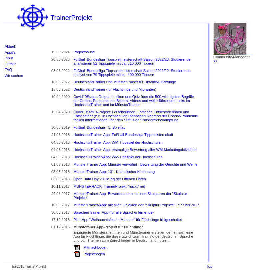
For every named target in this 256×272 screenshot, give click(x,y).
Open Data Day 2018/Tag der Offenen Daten (109, 179)
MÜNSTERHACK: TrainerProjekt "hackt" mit (109, 186)
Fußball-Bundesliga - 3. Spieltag (99, 127)
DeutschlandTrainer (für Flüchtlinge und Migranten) (114, 89)
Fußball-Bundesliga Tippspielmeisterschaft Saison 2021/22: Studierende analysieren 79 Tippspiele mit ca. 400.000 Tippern (132, 73)
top (209, 266)
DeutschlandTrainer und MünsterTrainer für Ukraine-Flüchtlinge (124, 82)
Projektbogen (94, 254)
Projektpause (84, 52)
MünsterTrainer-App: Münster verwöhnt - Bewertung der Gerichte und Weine (135, 164)
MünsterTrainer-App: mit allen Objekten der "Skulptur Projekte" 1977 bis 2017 (136, 205)
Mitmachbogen (95, 247)
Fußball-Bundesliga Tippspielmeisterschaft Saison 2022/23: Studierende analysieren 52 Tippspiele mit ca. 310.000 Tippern (132, 61)
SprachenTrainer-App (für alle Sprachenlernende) (113, 212)
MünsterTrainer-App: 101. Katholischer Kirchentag (114, 172)
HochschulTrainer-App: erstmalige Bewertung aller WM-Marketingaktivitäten (134, 150)
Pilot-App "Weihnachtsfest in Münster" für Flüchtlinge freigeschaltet (127, 220)
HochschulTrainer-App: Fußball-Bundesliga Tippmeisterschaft (123, 135)
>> (215, 61)
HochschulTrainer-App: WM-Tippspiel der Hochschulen (118, 142)
